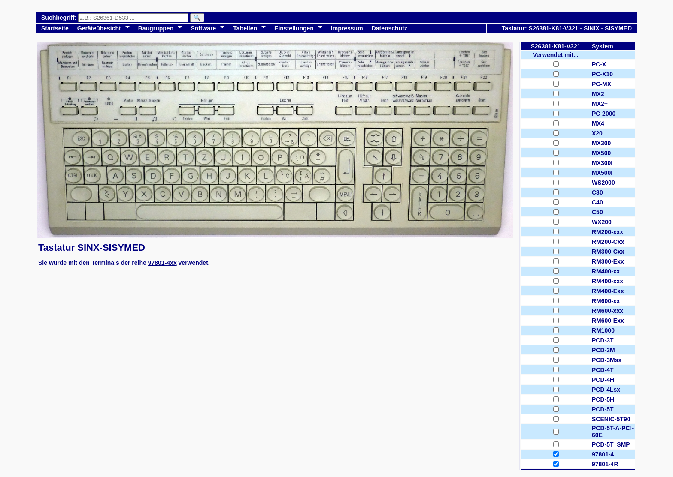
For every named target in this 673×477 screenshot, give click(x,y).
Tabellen (245, 28)
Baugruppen (155, 28)
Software (203, 28)
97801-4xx (162, 262)
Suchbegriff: (59, 17)
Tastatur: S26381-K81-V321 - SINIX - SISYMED (567, 28)
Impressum (347, 28)
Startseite (55, 28)
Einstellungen (294, 28)
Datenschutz (389, 28)
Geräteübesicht (99, 28)
